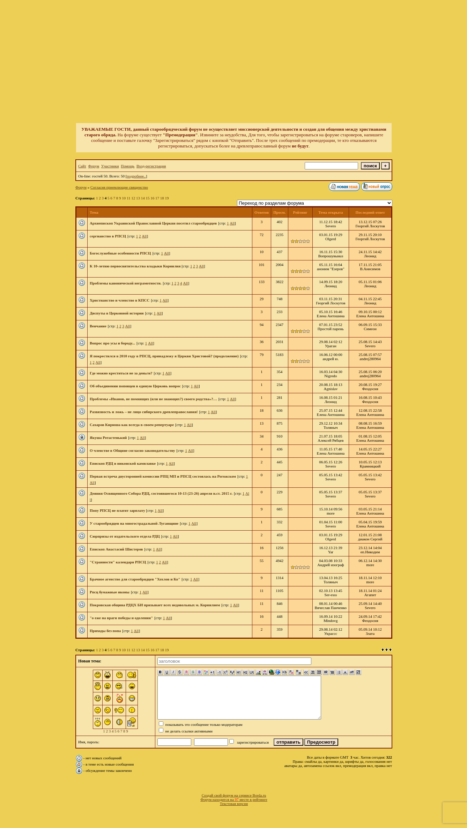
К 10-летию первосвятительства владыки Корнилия (135, 266)
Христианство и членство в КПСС (119, 300)
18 (162, 198)
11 (129, 198)
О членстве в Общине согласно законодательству (132, 450)
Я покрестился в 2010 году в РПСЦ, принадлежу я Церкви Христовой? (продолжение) (164, 356)
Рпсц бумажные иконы (109, 592)
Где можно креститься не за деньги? (121, 373)
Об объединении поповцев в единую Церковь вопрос (135, 386)
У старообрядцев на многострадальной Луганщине (134, 523)
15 (148, 198)
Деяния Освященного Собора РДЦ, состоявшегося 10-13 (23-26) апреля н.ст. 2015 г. (161, 493)
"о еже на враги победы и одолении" (121, 618)
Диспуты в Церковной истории (117, 313)
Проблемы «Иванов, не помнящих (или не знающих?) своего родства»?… (153, 399)
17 (157, 198)
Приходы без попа (105, 631)
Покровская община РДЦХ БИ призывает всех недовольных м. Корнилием (155, 605)
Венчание (98, 326)
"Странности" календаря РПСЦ (118, 562)
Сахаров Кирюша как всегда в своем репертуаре (132, 425)
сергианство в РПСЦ (108, 236)
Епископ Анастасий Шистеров (116, 549)
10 (124, 198)
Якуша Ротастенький (108, 437)
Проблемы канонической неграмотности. (126, 283)
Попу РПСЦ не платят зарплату (118, 510)
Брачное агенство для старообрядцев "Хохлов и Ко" (135, 579)
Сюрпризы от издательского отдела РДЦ (125, 536)
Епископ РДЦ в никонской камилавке (123, 463)
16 (152, 198)
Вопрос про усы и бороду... (112, 343)
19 (167, 198)
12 (133, 198)
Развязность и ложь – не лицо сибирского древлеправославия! (144, 412)
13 (138, 198)
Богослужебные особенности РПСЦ (120, 253)
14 (143, 198)
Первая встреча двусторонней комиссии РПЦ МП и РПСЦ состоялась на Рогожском (163, 476)
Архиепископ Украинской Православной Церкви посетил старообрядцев (153, 223)
